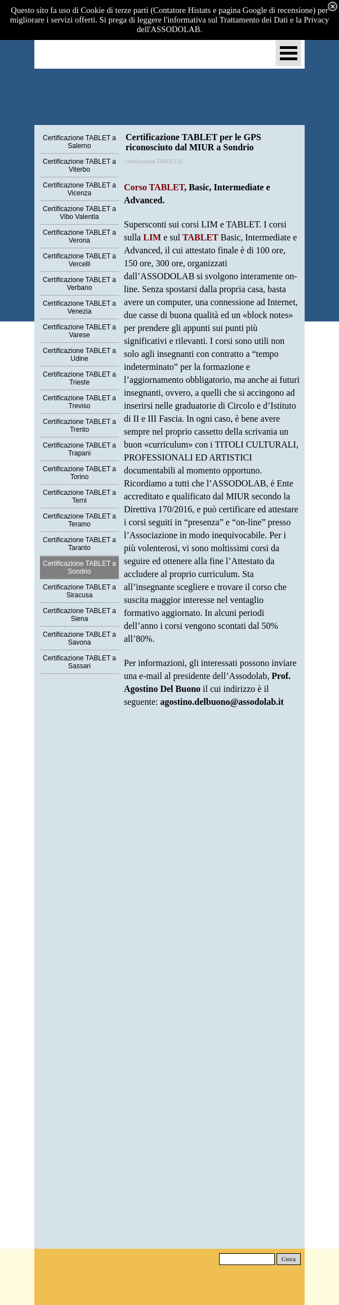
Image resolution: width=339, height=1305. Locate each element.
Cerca (289, 1259)
